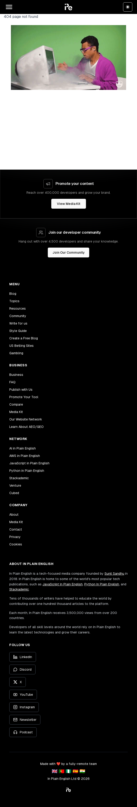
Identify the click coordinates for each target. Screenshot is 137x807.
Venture (15, 485)
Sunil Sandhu (114, 573)
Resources (17, 308)
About (14, 514)
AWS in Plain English (24, 456)
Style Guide (18, 331)
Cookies (15, 544)
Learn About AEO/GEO (26, 427)
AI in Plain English (22, 448)
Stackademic (19, 478)
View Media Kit (68, 204)
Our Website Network (25, 419)
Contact (15, 529)
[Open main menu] (9, 6)
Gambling (16, 353)
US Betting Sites (21, 346)
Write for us (18, 323)
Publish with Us (21, 389)
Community (17, 316)
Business (16, 375)
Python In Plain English (101, 584)
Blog (12, 293)
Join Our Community (68, 252)
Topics (14, 301)
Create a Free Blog (23, 338)
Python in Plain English (26, 470)
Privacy (15, 537)
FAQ (12, 382)
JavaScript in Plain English (29, 463)
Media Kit (16, 412)
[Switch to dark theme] (127, 7)
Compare (16, 404)
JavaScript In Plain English (62, 584)
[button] (68, 7)
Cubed (14, 493)
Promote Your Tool (23, 397)
